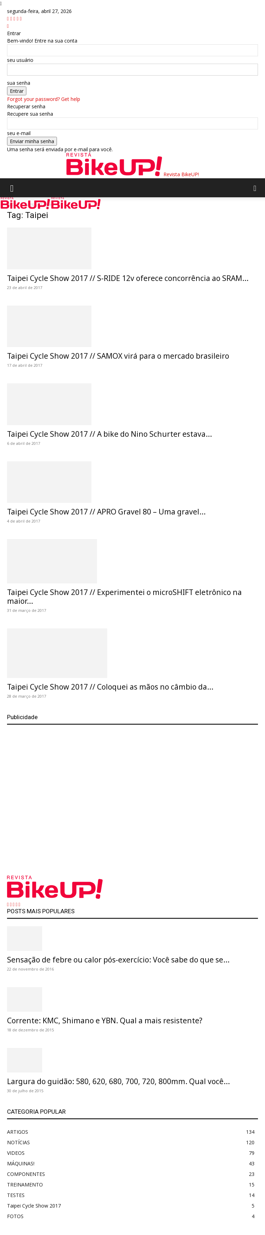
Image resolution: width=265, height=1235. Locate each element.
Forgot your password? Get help (43, 99)
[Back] (8, 26)
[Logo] (26, 207)
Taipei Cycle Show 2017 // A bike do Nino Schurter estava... (109, 434)
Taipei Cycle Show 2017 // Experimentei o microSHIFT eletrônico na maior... (124, 596)
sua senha (18, 82)
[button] (12, 187)
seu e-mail (19, 133)
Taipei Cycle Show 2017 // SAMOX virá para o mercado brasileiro (118, 356)
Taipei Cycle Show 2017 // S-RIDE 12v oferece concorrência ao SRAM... (127, 278)
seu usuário (20, 60)
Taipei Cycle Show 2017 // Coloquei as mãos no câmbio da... (110, 687)
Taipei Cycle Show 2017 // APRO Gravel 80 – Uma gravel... (106, 512)
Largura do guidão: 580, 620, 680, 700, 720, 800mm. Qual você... (118, 1081)
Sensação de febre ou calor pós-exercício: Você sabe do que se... (118, 960)
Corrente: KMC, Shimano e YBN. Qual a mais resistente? (104, 1020)
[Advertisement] (132, 796)
